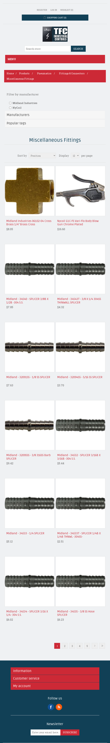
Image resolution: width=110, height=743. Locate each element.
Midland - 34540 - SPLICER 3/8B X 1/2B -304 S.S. (27, 300)
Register (42, 10)
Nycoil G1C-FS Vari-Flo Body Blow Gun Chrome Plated (78, 222)
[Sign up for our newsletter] (46, 732)
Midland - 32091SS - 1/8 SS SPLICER (28, 377)
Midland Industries (25, 103)
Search (78, 48)
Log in (53, 10)
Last (102, 646)
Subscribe (70, 732)
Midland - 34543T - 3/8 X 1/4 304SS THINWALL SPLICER (79, 300)
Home (10, 73)
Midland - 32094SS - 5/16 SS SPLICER (80, 377)
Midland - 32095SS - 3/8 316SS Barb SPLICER (28, 457)
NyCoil (17, 107)
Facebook (51, 707)
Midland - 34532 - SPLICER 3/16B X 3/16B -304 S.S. (79, 457)
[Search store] (47, 49)
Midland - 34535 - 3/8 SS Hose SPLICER (76, 613)
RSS (59, 707)
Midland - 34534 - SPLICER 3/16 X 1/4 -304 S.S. (27, 613)
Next (95, 646)
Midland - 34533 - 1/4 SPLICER (25, 533)
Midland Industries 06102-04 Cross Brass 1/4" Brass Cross (28, 222)
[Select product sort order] (42, 155)
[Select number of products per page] (75, 155)
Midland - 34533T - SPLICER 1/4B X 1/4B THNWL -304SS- (79, 535)
